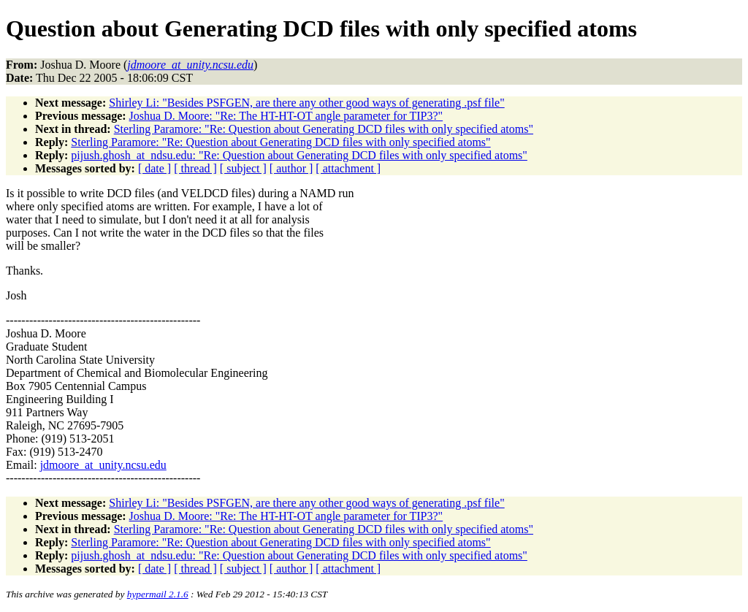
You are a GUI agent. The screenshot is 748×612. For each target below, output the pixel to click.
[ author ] (291, 168)
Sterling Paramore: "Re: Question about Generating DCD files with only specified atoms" (323, 129)
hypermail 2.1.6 (157, 594)
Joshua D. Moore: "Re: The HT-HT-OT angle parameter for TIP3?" (286, 116)
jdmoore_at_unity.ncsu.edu (103, 465)
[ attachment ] (348, 168)
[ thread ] (195, 168)
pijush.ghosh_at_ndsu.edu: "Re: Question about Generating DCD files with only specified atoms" (299, 155)
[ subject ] (243, 168)
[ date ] (154, 168)
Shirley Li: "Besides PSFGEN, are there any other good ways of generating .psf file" (306, 102)
